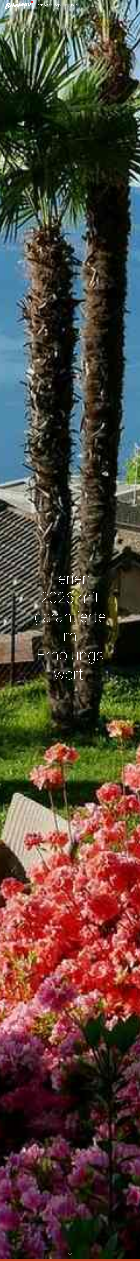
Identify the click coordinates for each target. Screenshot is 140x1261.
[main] (70, 631)
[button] (70, 1254)
